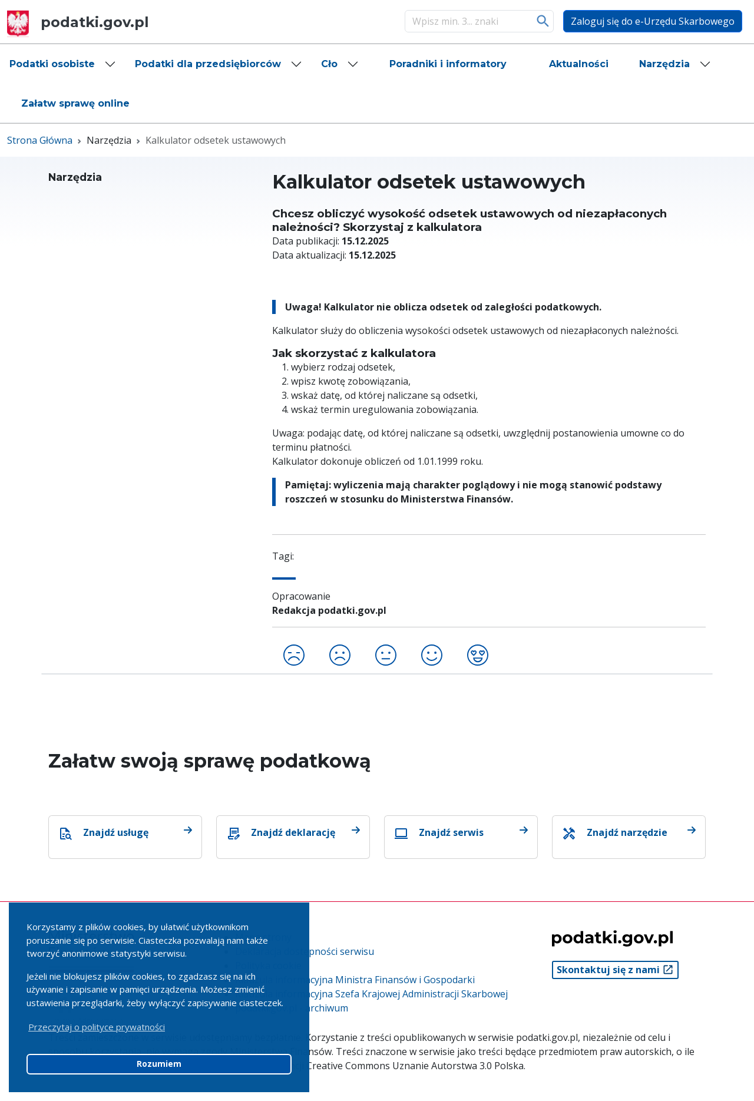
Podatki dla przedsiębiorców (208, 64)
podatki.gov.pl (78, 22)
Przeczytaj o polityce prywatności (96, 1027)
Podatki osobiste (52, 64)
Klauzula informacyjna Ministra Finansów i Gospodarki (355, 979)
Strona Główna (39, 140)
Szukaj (543, 21)
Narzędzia (664, 64)
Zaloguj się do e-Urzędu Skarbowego (653, 21)
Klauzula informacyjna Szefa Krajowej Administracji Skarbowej (371, 993)
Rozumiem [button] (159, 1064)
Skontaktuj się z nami (615, 969)
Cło (329, 64)
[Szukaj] (467, 21)
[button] (62, 64)
